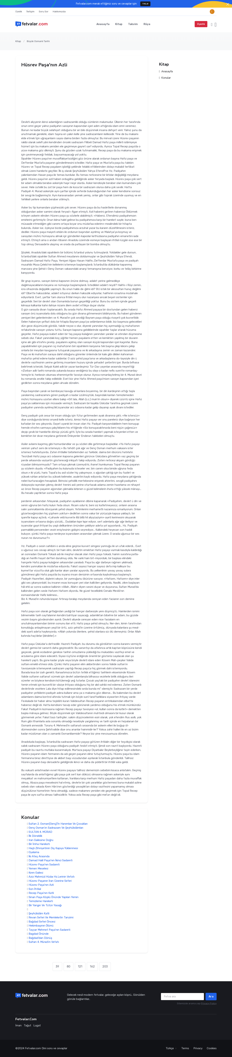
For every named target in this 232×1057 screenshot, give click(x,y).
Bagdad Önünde (39, 934)
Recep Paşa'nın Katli (41, 893)
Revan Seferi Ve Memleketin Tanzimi (51, 917)
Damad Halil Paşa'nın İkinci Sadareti (50, 860)
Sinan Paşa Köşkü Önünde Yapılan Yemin (53, 897)
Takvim (133, 24)
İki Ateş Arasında (39, 856)
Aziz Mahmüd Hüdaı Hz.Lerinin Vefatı (51, 876)
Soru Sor (43, 11)
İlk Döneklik (35, 836)
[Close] (227, 4)
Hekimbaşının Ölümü (41, 925)
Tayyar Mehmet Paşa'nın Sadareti (49, 929)
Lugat (37, 1025)
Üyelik (18, 11)
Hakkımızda (59, 11)
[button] (212, 24)
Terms (185, 1048)
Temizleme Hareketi (41, 901)
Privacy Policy (209, 1003)
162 (92, 966)
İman (18, 1025)
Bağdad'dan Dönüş (40, 938)
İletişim (30, 11)
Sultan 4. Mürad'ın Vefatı (44, 942)
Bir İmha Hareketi (39, 844)
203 (105, 966)
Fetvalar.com (33, 1048)
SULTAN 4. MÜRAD (40, 832)
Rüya (147, 24)
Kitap (118, 24)
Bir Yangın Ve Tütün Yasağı (45, 905)
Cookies (212, 1048)
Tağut (27, 1025)
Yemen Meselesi (38, 868)
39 (57, 966)
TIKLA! (145, 4)
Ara (211, 996)
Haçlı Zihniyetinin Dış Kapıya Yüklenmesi (53, 848)
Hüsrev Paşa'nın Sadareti (44, 864)
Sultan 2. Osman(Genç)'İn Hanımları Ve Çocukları (58, 823)
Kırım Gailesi (36, 872)
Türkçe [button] (170, 1048)
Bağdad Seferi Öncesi (42, 921)
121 (80, 966)
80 (68, 966)
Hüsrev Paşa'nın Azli (41, 885)
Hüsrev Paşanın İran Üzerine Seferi (50, 880)
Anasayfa (102, 24)
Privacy (197, 1048)
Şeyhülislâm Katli (39, 913)
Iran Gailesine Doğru (41, 840)
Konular (165, 78)
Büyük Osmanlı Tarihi (38, 41)
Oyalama (34, 852)
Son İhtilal (35, 889)
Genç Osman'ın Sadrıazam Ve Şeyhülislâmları (56, 828)
